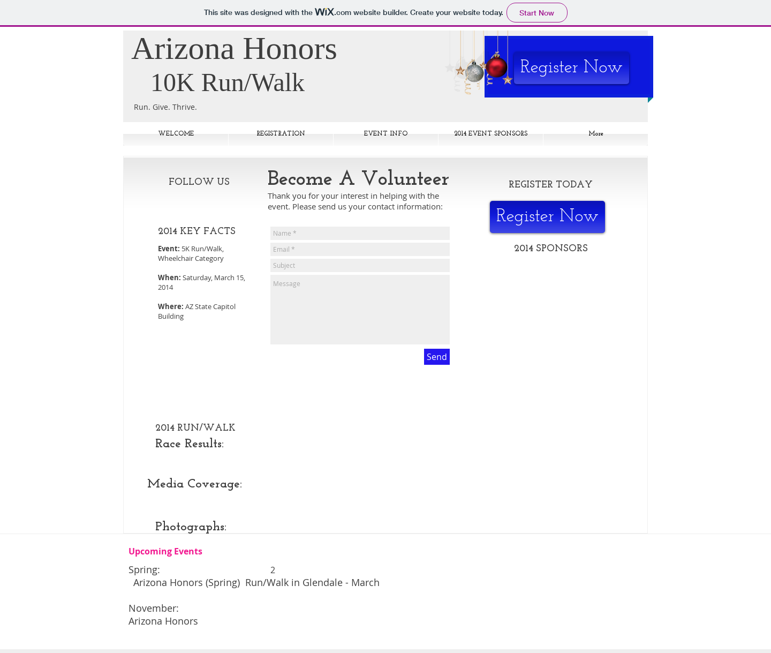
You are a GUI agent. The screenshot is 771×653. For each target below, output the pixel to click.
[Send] (437, 357)
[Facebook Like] (203, 201)
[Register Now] (571, 68)
